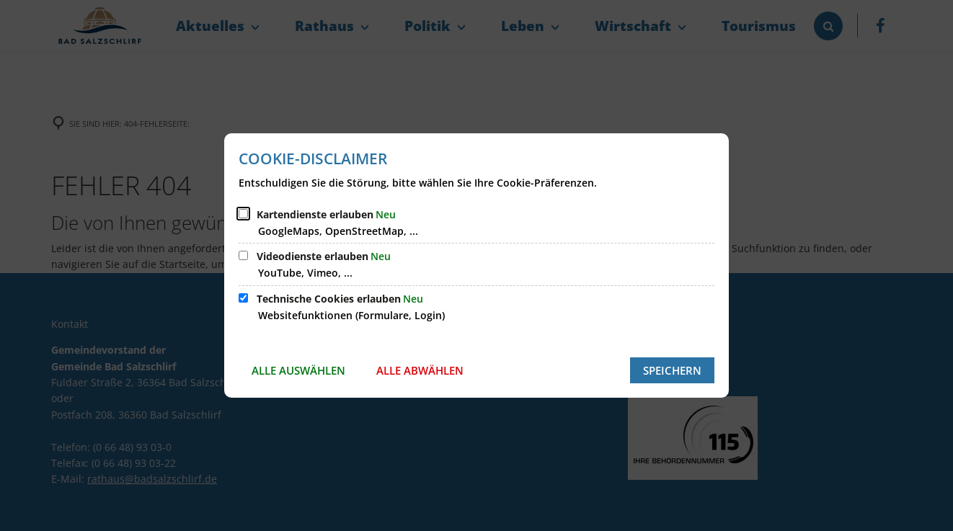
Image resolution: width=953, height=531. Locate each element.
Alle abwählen (420, 370)
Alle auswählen (298, 370)
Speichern (672, 370)
